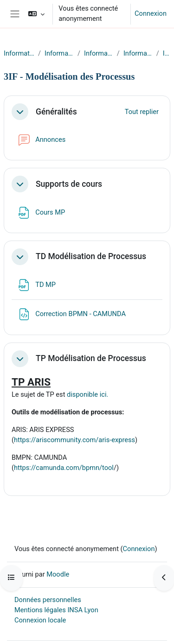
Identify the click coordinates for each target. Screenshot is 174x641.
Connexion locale (40, 620)
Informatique (19, 53)
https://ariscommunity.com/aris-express (74, 440)
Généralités (56, 111)
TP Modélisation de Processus (91, 358)
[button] (36, 14)
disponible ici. (87, 394)
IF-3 (166, 53)
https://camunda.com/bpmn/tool (64, 467)
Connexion (151, 13)
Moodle (57, 574)
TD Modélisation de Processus (91, 256)
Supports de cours (69, 184)
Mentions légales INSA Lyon (56, 610)
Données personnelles (47, 600)
